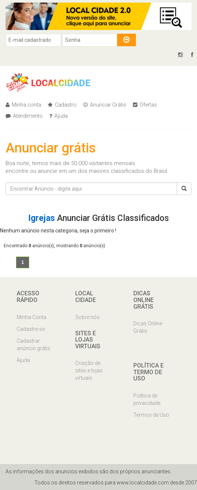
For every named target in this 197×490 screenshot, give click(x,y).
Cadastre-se (31, 329)
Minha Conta (31, 317)
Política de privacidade (146, 399)
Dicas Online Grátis (147, 327)
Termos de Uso (151, 415)
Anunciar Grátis (104, 105)
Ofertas (145, 105)
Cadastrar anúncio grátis (33, 344)
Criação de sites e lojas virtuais (89, 370)
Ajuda (58, 116)
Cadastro (62, 105)
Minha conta (23, 105)
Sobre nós (87, 317)
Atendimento (24, 116)
